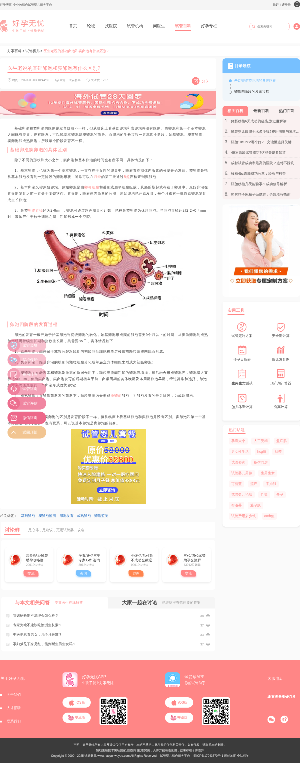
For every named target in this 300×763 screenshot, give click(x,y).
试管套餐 (30, 345)
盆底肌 (281, 441)
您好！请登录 (286, 4)
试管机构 (135, 26)
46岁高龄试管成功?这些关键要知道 (258, 152)
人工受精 (261, 441)
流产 (253, 484)
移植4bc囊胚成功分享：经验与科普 (258, 173)
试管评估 (30, 403)
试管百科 (183, 26)
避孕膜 (255, 505)
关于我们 (14, 695)
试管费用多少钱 (243, 516)
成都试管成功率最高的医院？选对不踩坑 (262, 163)
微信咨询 (30, 418)
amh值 (269, 516)
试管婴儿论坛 (241, 494)
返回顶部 (30, 432)
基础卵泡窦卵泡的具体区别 (255, 80)
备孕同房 (261, 462)
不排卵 (271, 484)
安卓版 (77, 718)
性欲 (264, 494)
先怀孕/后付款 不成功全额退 (142, 558)
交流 (31, 573)
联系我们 (14, 721)
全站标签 (243, 756)
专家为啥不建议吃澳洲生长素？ (37, 625)
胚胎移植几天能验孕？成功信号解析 (259, 184)
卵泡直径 (35, 210)
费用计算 (30, 374)
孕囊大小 (238, 441)
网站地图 (230, 756)
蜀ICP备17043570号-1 (208, 756)
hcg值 (261, 452)
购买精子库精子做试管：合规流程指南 (260, 194)
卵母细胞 (91, 187)
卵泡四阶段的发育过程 (251, 92)
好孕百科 (15, 51)
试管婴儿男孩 (241, 473)
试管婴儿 (33, 51)
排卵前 (116, 396)
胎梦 (278, 452)
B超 (127, 177)
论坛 (91, 26)
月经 (97, 177)
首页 (73, 26)
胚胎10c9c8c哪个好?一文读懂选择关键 (261, 142)
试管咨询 (238, 462)
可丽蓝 (236, 484)
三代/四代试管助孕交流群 (195, 558)
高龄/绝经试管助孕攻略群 (37, 558)
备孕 (279, 494)
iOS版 (76, 702)
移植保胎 (30, 360)
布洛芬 (236, 505)
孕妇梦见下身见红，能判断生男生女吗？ (44, 644)
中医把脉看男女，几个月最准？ (37, 634)
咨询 (83, 573)
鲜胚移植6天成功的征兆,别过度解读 (258, 121)
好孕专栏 (209, 26)
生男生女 (268, 473)
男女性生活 (240, 452)
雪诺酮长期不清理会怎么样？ (35, 615)
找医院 (111, 26)
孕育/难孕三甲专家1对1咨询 (89, 558)
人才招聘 (14, 708)
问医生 (159, 26)
